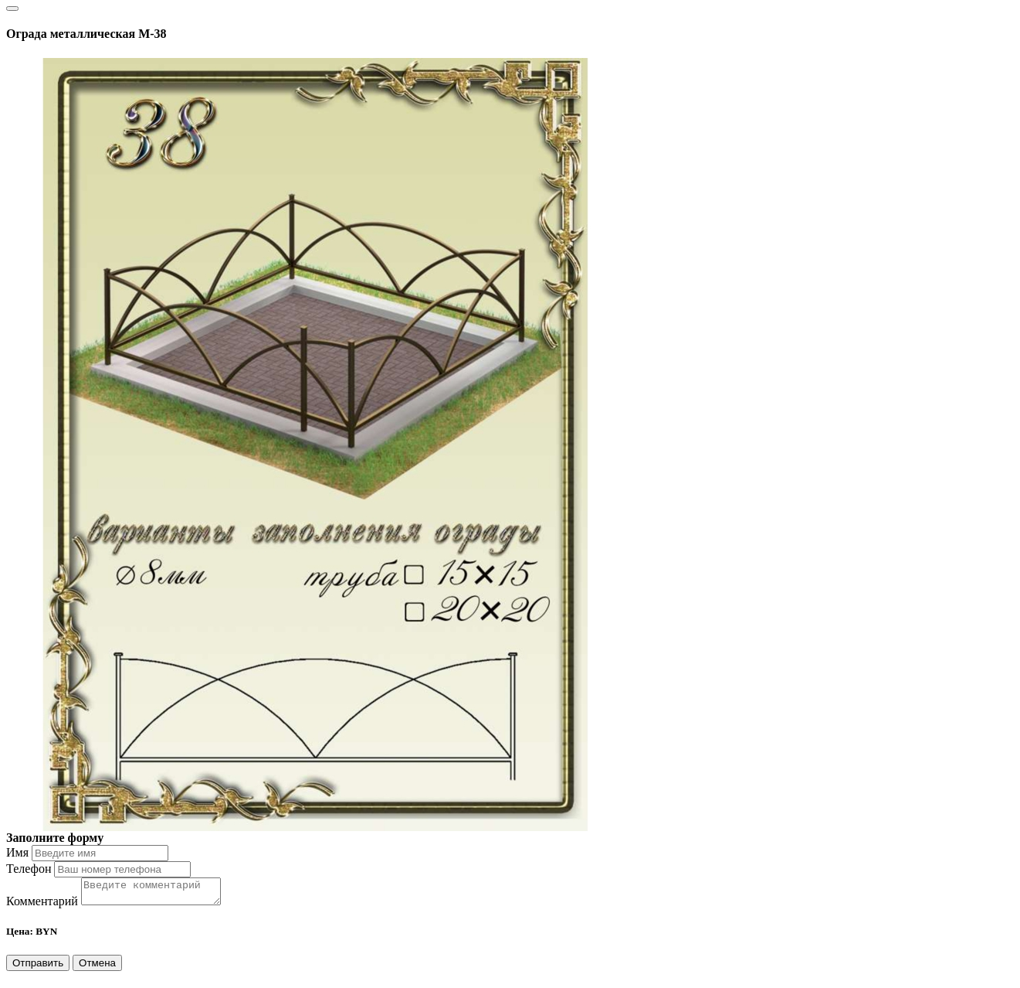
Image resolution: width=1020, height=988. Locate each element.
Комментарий (42, 905)
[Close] (12, 8)
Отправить (37, 967)
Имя (17, 852)
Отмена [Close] (97, 967)
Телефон (28, 868)
